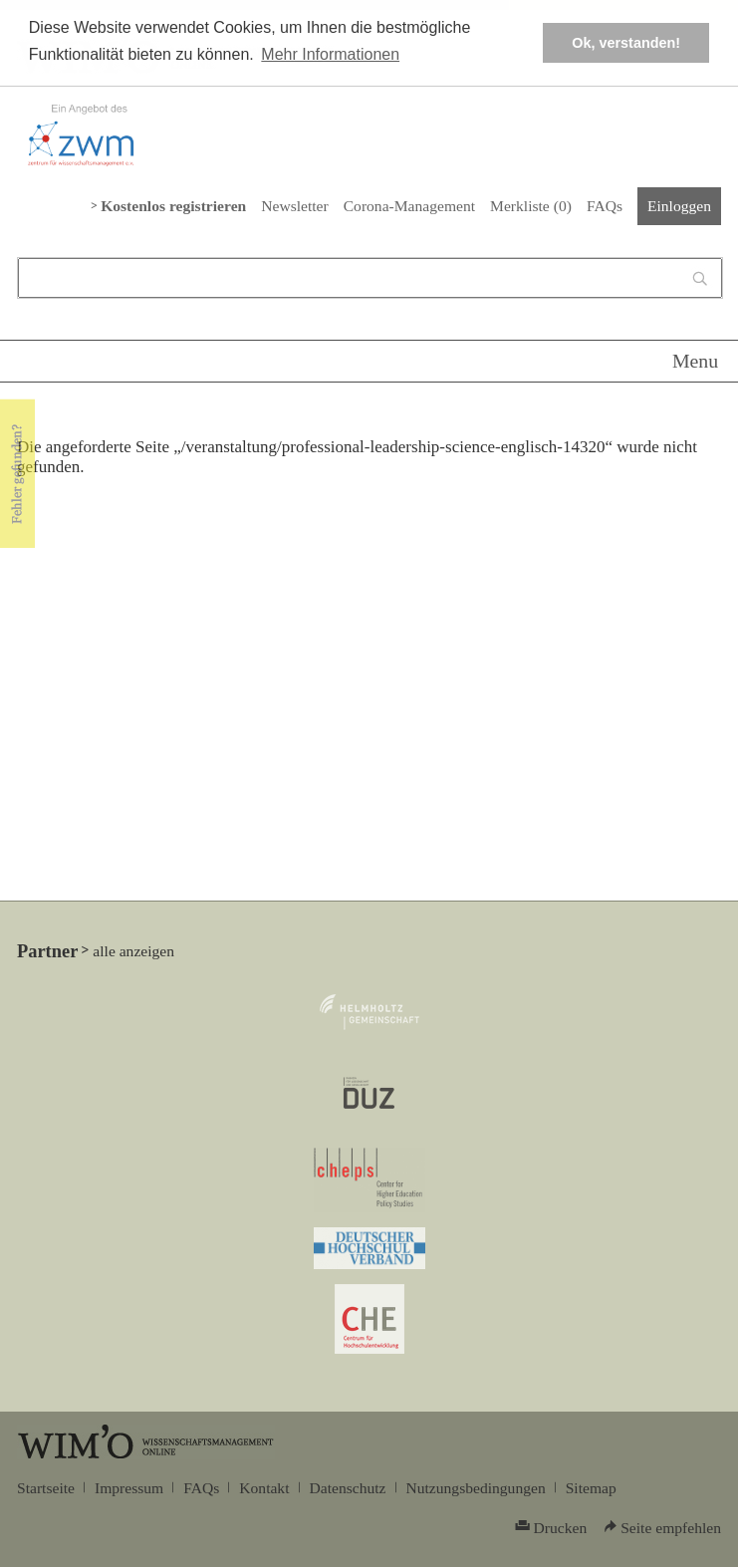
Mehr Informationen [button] (330, 54)
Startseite (46, 1487)
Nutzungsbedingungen (476, 1487)
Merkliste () (531, 205)
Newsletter (294, 205)
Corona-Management (409, 205)
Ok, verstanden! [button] (626, 43)
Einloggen (679, 205)
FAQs (604, 205)
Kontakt (264, 1487)
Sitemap (591, 1487)
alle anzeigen (133, 950)
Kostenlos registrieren (173, 205)
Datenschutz (348, 1487)
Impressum (129, 1487)
